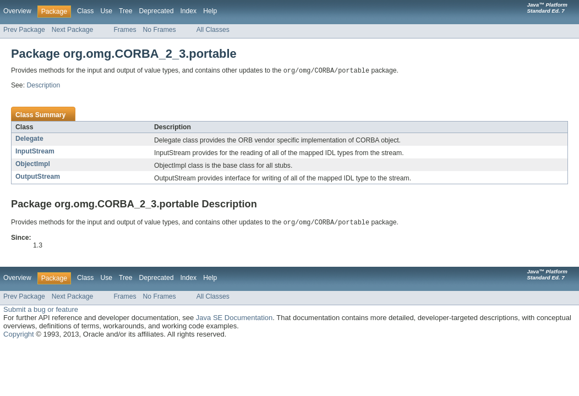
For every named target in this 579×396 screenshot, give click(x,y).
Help (210, 11)
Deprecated (156, 11)
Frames (124, 30)
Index (188, 11)
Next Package (73, 30)
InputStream (34, 152)
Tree (126, 11)
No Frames (159, 30)
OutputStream (37, 177)
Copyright (18, 335)
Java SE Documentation (234, 319)
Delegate (29, 139)
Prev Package (24, 30)
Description (43, 86)
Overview (17, 11)
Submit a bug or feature (40, 310)
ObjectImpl (32, 164)
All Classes (213, 30)
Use (106, 11)
